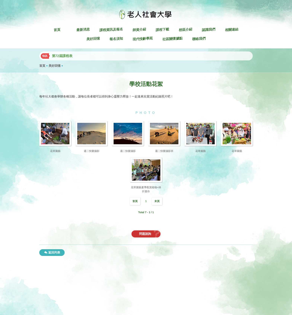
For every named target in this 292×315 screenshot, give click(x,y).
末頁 (157, 201)
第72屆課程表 (62, 56)
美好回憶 (55, 65)
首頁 (42, 65)
